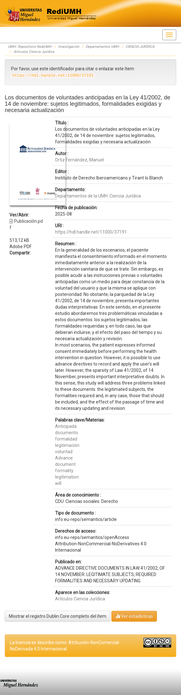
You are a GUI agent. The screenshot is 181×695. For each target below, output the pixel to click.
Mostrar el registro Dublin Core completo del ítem (57, 616)
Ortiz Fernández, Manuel (79, 159)
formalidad (66, 438)
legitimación (67, 445)
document (65, 464)
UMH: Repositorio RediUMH (30, 47)
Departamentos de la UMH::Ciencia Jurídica (98, 195)
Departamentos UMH (102, 47)
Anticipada (66, 426)
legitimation (67, 476)
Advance (64, 457)
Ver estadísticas (134, 616)
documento (66, 432)
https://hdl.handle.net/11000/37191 (91, 232)
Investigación (68, 47)
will (58, 483)
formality (64, 470)
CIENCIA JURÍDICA (140, 47)
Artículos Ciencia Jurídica (34, 52)
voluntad (63, 451)
